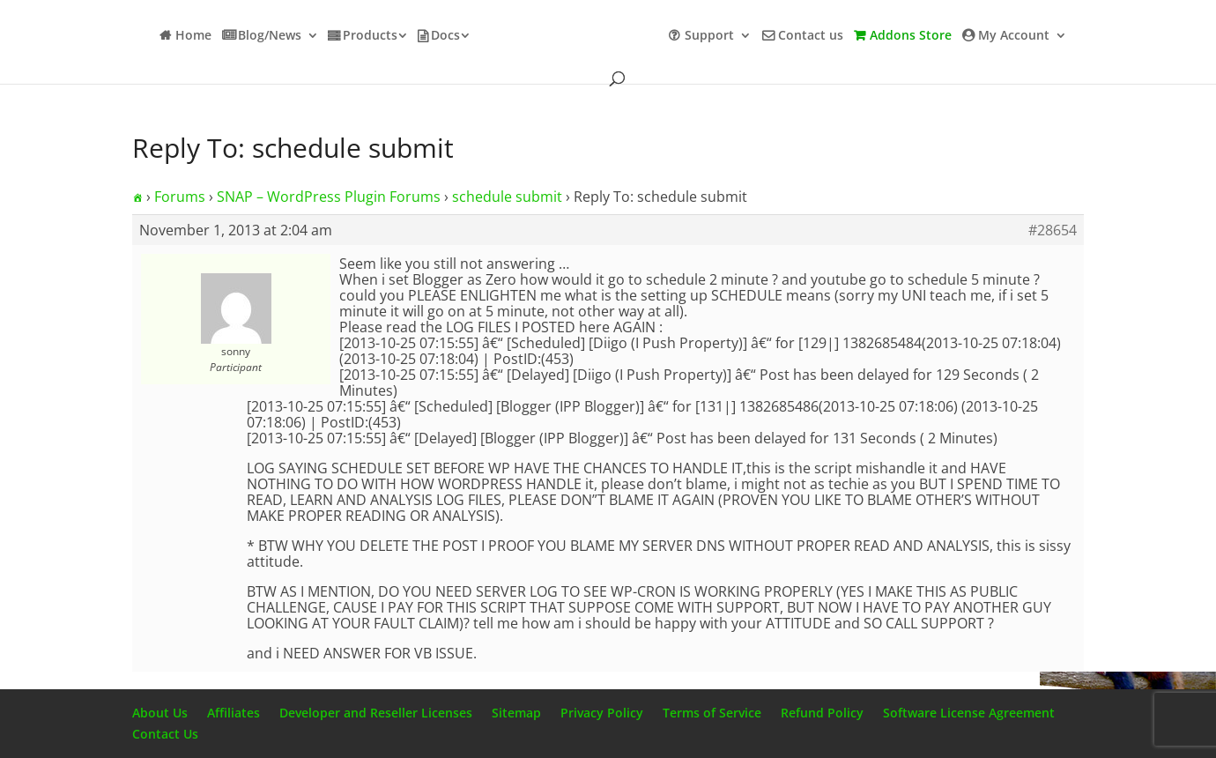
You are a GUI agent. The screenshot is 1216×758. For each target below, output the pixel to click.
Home (193, 36)
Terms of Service (712, 712)
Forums (179, 196)
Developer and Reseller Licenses (375, 712)
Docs (445, 36)
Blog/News (269, 36)
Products (370, 36)
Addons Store (911, 36)
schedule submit (507, 196)
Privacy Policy (601, 712)
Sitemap (516, 712)
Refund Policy (822, 712)
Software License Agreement (969, 712)
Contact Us (165, 733)
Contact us (810, 36)
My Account (1013, 36)
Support (709, 36)
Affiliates (233, 712)
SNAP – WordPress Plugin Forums (329, 196)
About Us (160, 712)
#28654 (1052, 230)
